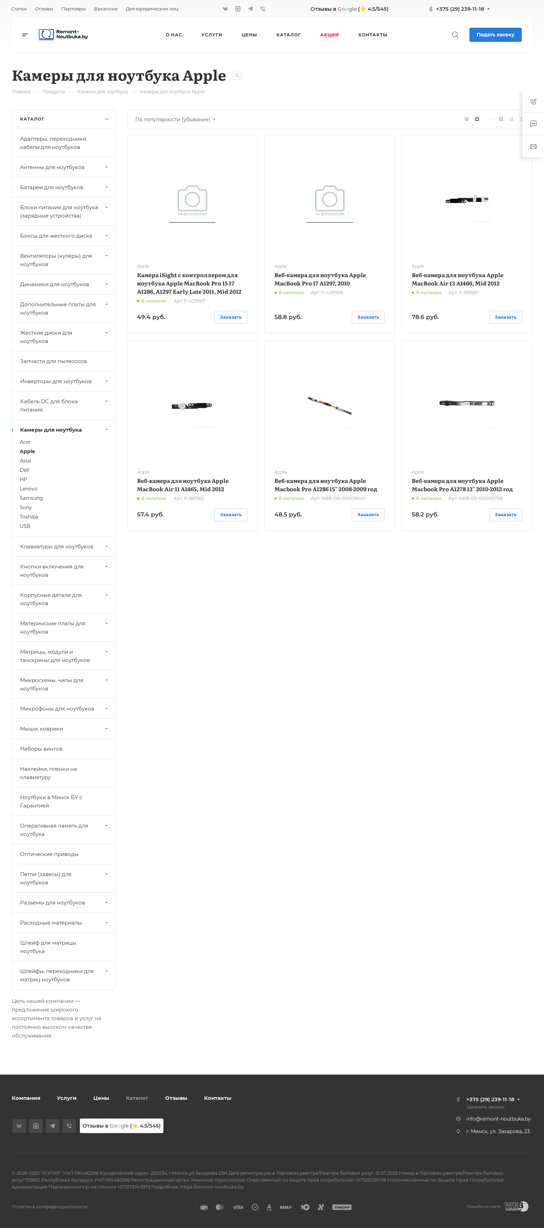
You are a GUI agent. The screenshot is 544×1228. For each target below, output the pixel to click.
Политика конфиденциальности (50, 1206)
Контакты (217, 1098)
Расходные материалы (64, 922)
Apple (27, 451)
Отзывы (176, 1098)
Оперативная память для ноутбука (64, 829)
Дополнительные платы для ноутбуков (64, 308)
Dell (24, 470)
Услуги (67, 1098)
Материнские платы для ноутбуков (64, 627)
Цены (101, 1098)
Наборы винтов (41, 748)
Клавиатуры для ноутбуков (64, 546)
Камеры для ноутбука (64, 429)
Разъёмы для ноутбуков (64, 902)
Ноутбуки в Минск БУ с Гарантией (51, 801)
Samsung (31, 498)
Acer (25, 442)
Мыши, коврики (64, 728)
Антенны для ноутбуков (64, 167)
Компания (26, 1098)
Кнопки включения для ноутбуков (64, 570)
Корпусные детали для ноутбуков (64, 599)
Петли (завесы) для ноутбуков (64, 878)
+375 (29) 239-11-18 (460, 9)
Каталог (137, 1098)
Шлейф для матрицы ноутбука (48, 946)
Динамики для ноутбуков (64, 284)
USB (25, 526)
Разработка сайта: (484, 1206)
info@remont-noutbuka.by (498, 1119)
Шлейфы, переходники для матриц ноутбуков (64, 975)
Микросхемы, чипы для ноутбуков (64, 684)
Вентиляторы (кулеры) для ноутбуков (64, 260)
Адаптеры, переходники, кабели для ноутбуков (53, 142)
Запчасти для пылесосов (53, 361)
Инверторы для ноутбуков (64, 381)
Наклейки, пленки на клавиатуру (48, 773)
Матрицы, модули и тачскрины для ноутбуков (64, 655)
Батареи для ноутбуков (64, 187)
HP (23, 479)
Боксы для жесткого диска (64, 235)
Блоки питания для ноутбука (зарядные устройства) (64, 211)
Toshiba (29, 517)
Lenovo (28, 489)
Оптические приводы (49, 854)
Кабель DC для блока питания (64, 405)
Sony (26, 507)
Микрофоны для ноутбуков (64, 708)
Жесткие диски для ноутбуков (64, 336)
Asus (25, 461)
